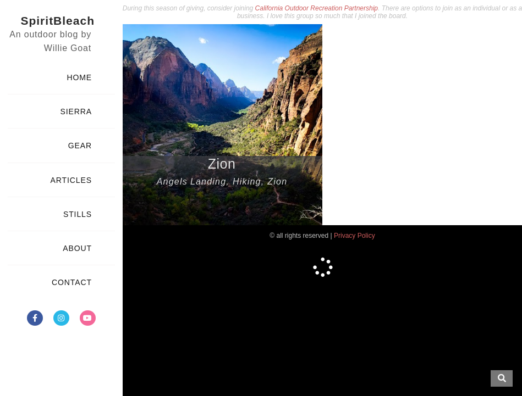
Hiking (247, 181)
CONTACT (72, 282)
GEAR (80, 145)
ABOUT (77, 248)
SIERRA (76, 111)
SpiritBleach (57, 20)
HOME (79, 77)
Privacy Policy (354, 235)
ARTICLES (71, 180)
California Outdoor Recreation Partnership (316, 8)
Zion (222, 163)
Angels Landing (192, 181)
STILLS (77, 214)
